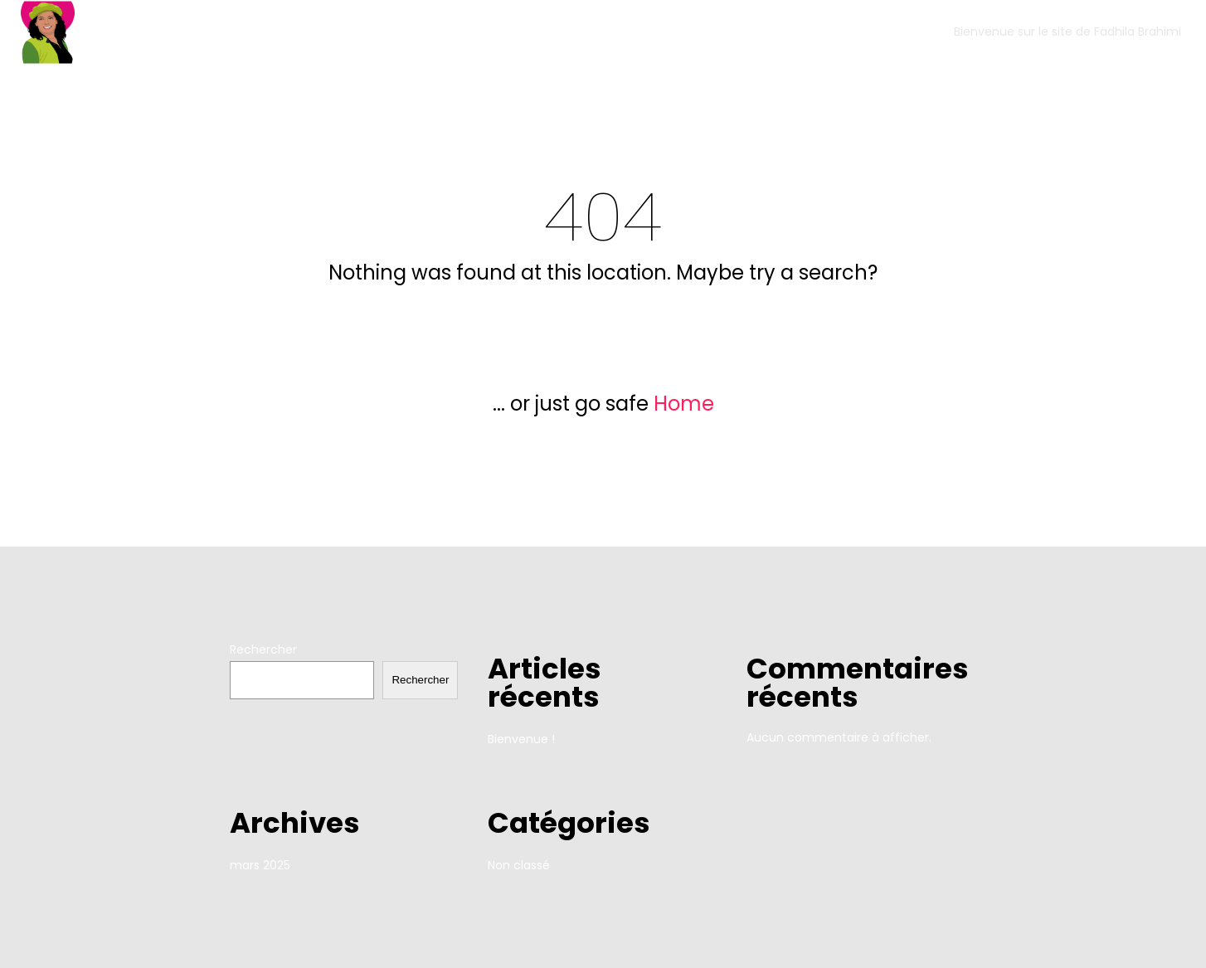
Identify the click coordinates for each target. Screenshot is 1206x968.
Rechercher (263, 649)
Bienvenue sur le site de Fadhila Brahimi (1067, 31)
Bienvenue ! (521, 739)
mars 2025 (260, 865)
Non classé (519, 865)
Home (684, 403)
